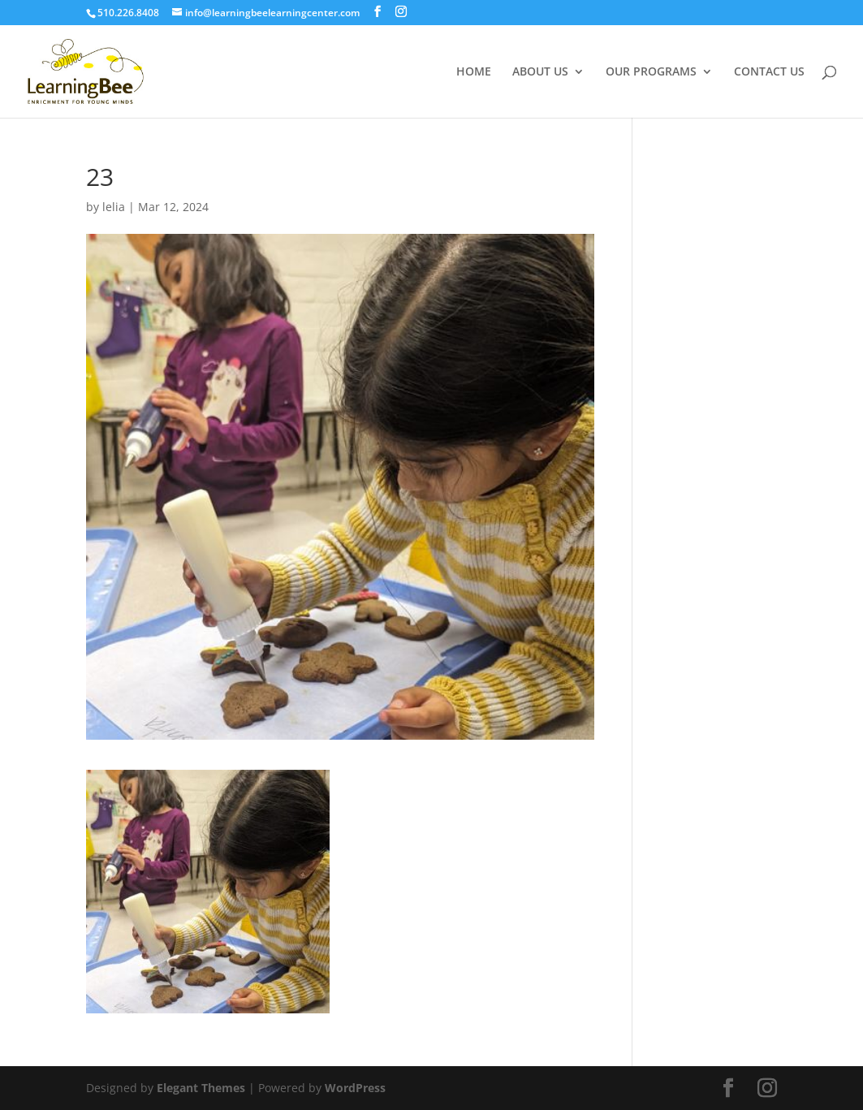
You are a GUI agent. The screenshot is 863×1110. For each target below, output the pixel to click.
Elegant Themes (201, 1087)
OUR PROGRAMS (651, 72)
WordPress (355, 1087)
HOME (473, 72)
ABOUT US (540, 72)
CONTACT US (769, 72)
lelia (113, 206)
